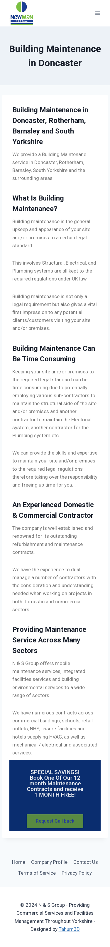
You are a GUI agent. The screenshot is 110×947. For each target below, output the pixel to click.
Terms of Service (37, 873)
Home (18, 862)
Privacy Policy (77, 873)
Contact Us (85, 862)
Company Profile (49, 862)
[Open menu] (97, 13)
